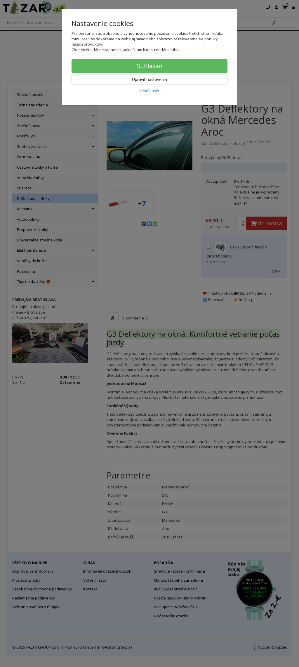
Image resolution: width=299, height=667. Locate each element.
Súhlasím (149, 66)
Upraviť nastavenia (149, 79)
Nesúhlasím (149, 91)
